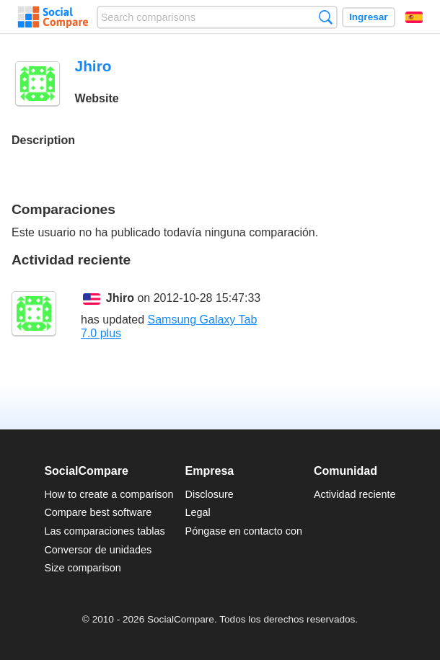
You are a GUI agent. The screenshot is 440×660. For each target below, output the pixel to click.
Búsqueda (326, 17)
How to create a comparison (108, 494)
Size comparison (82, 568)
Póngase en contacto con (243, 531)
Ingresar (368, 17)
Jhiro (120, 298)
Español (414, 17)
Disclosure (209, 494)
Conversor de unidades (97, 550)
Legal (198, 512)
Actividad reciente (355, 494)
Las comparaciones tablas (104, 531)
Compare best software (97, 512)
